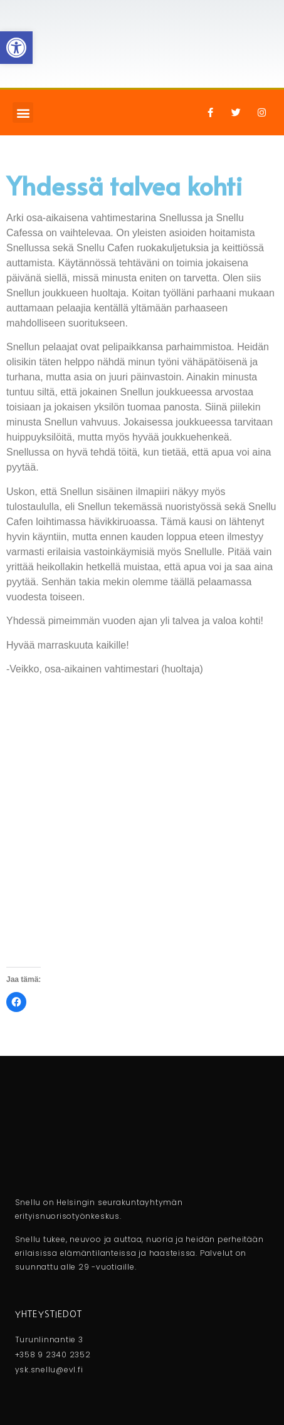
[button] (23, 112)
